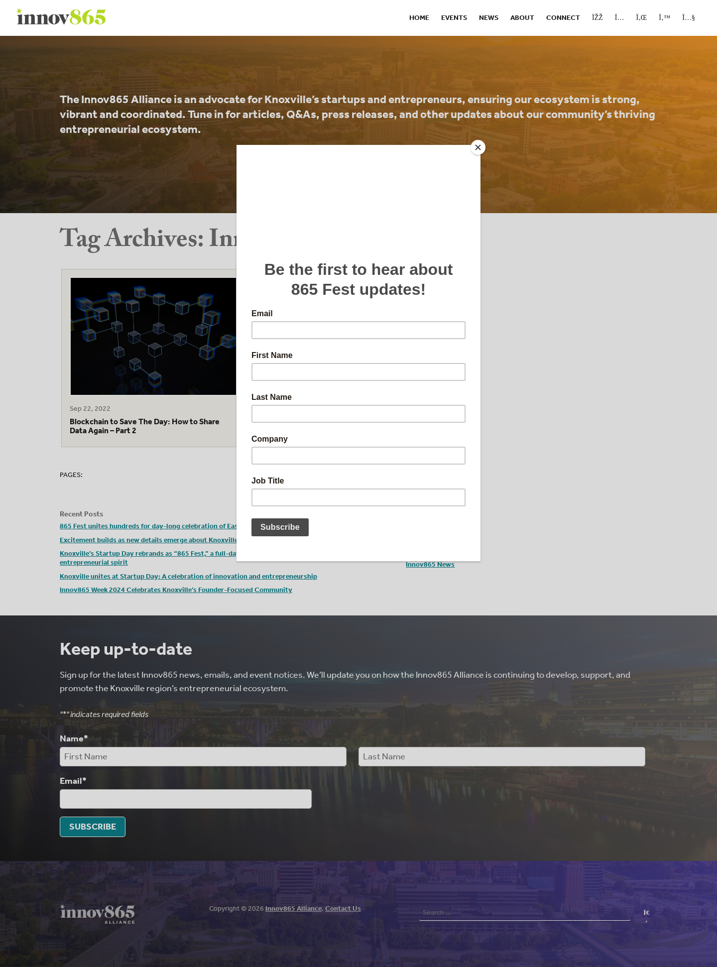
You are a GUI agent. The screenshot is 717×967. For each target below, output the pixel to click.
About (522, 17)
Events (454, 17)
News (488, 17)
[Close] (478, 147)
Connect (563, 17)
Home (419, 17)
